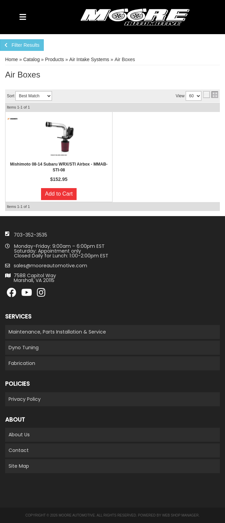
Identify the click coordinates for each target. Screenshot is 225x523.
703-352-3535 (30, 234)
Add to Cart (59, 194)
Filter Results (21, 45)
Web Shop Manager (180, 515)
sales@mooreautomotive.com (50, 265)
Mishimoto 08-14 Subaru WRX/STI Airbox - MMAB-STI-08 (59, 167)
